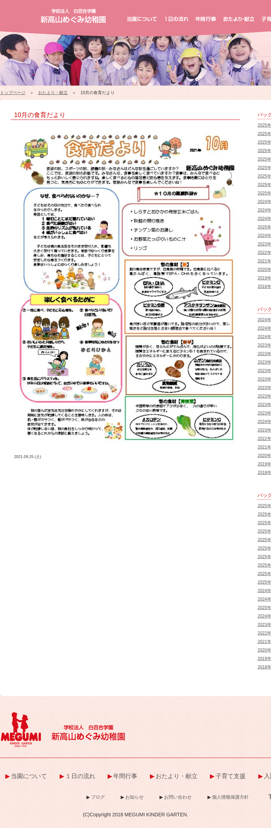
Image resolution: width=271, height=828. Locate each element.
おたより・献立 (53, 92)
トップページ (12, 92)
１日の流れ (80, 776)
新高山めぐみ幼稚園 (73, 16)
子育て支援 (231, 776)
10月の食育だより (40, 114)
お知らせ (134, 797)
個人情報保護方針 (230, 797)
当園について (29, 776)
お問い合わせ (178, 797)
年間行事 (125, 776)
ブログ (98, 797)
